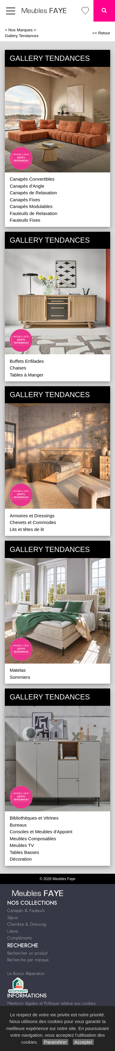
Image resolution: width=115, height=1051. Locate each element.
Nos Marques (20, 30)
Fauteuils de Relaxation (33, 213)
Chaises (18, 367)
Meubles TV (22, 845)
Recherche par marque (28, 959)
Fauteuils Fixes (25, 220)
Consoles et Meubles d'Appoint (41, 831)
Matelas (18, 670)
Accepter (83, 1042)
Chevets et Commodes (33, 522)
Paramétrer (55, 1042)
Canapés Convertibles (32, 179)
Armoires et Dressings (32, 515)
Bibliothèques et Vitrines (34, 817)
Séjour (13, 917)
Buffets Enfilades (27, 361)
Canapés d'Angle (27, 186)
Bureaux (18, 824)
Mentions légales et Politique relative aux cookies (51, 1003)
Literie (12, 931)
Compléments (19, 938)
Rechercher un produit (27, 953)
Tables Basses (24, 852)
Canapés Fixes (25, 199)
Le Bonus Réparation (26, 973)
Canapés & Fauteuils (26, 910)
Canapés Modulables (31, 206)
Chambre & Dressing (26, 924)
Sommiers (20, 677)
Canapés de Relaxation (33, 192)
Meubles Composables (33, 838)
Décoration (21, 859)
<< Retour (101, 33)
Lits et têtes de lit (27, 529)
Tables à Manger (26, 374)
